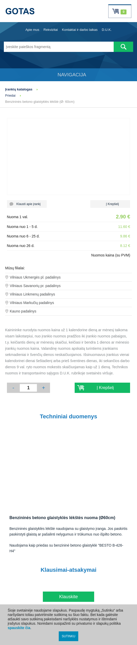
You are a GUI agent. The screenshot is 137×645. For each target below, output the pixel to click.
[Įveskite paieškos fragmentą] (59, 47)
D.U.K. (107, 30)
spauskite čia (19, 628)
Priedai (10, 95)
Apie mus (32, 30)
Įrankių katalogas (18, 89)
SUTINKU (68, 636)
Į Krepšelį (110, 204)
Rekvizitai (51, 30)
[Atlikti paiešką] (123, 47)
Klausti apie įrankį (27, 204)
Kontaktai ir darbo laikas (80, 30)
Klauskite (68, 596)
